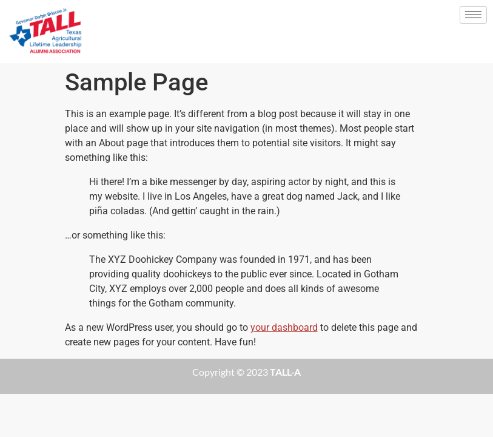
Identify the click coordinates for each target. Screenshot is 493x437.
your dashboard (284, 327)
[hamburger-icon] (473, 15)
